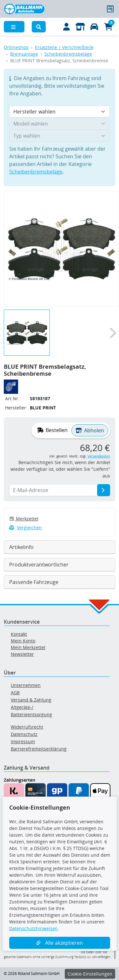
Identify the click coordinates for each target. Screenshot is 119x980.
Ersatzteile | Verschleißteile (64, 47)
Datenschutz (24, 734)
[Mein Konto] (67, 26)
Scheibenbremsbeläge (68, 54)
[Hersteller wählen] (59, 112)
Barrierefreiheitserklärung (39, 749)
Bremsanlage (24, 54)
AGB (15, 692)
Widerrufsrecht (27, 727)
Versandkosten (99, 456)
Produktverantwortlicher (39, 564)
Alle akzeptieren (59, 942)
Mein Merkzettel (28, 647)
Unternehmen (26, 685)
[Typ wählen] (59, 136)
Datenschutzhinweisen (33, 928)
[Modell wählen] (59, 124)
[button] (39, 26)
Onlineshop (16, 47)
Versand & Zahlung (31, 700)
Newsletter (22, 654)
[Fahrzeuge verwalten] (94, 26)
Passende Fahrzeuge (33, 582)
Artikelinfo (21, 547)
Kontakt (19, 634)
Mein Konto (23, 641)
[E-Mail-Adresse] (103, 490)
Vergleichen (25, 527)
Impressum (23, 741)
